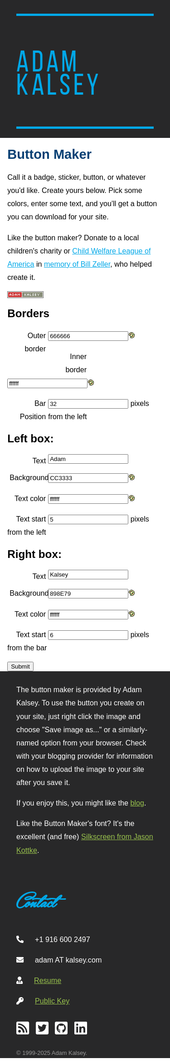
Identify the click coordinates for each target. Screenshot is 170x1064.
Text (39, 460)
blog (138, 803)
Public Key (52, 1001)
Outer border (35, 342)
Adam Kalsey (59, 73)
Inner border (76, 363)
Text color (30, 498)
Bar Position (33, 410)
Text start (31, 519)
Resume (47, 980)
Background (29, 477)
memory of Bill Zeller (77, 264)
